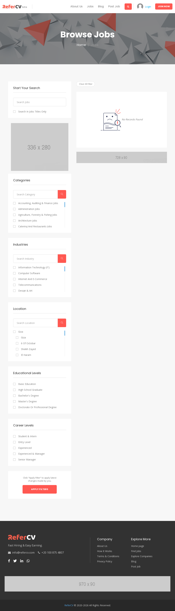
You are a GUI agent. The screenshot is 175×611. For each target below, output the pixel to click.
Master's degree (27, 401)
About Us (102, 546)
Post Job (114, 6)
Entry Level (24, 442)
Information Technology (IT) (34, 267)
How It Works (104, 551)
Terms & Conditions (108, 556)
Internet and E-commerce (32, 279)
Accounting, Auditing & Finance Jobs (38, 203)
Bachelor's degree (28, 395)
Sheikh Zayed (28, 349)
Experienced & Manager (31, 454)
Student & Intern (27, 436)
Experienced (25, 448)
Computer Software (29, 273)
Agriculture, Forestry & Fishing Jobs (37, 215)
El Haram (26, 355)
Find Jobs (136, 551)
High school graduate (30, 390)
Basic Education (27, 384)
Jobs (90, 6)
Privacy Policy (104, 561)
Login (148, 6)
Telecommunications (30, 285)
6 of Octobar (28, 343)
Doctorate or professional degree (37, 407)
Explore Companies (141, 556)
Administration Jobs (29, 209)
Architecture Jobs (27, 220)
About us (76, 6)
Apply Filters (39, 489)
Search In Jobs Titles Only (32, 111)
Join (164, 6)
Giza (20, 332)
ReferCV (68, 605)
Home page (137, 546)
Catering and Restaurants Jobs (35, 226)
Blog (101, 6)
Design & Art (25, 291)
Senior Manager (27, 459)
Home (81, 44)
